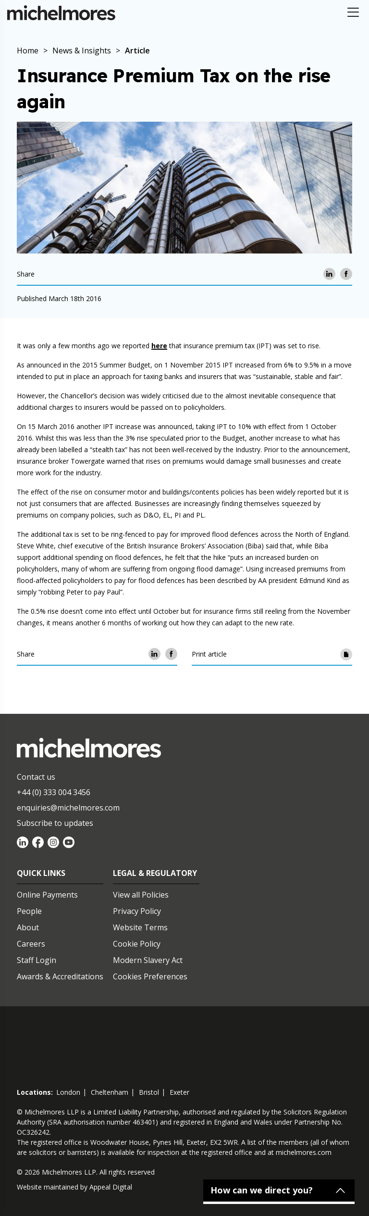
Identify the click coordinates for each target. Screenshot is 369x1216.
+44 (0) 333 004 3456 (53, 792)
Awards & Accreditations (60, 976)
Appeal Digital (110, 1186)
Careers (31, 943)
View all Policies (141, 894)
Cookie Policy (136, 943)
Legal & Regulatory (155, 873)
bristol (149, 1092)
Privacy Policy (137, 911)
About (28, 927)
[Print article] (346, 654)
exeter (179, 1092)
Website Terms (140, 927)
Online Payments (47, 894)
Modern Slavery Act (148, 960)
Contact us (36, 777)
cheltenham (109, 1092)
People (29, 911)
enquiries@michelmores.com (68, 807)
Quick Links (41, 873)
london (68, 1092)
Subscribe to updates (55, 823)
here (159, 345)
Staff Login (36, 960)
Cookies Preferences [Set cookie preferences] (150, 976)
